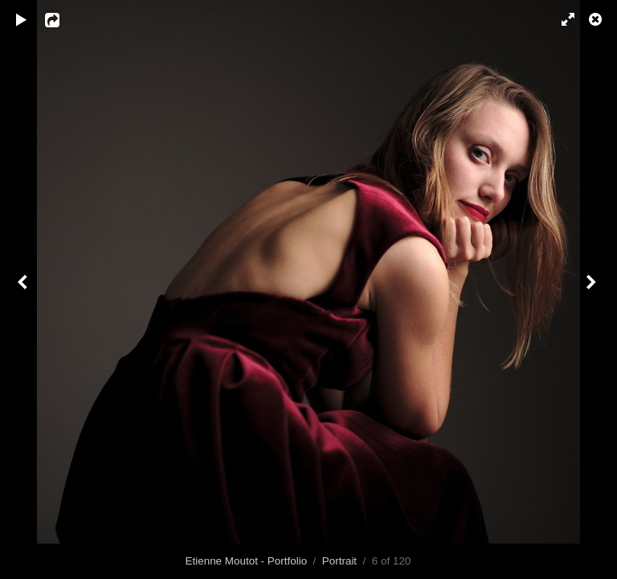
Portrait (339, 561)
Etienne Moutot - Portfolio (247, 561)
